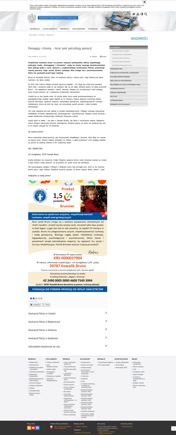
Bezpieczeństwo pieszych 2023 (87, 399)
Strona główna (33, 35)
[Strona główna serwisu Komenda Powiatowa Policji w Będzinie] (133, 14)
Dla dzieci (67, 391)
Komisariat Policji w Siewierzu (121, 58)
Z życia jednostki (51, 359)
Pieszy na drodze (87, 365)
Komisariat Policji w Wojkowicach (122, 54)
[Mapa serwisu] (137, 14)
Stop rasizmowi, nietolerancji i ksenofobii (69, 406)
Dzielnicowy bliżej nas (70, 370)
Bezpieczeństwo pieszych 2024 (87, 403)
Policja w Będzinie (53, 362)
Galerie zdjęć (51, 369)
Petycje (113, 96)
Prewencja (66, 359)
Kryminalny (101, 359)
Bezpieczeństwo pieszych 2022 (87, 395)
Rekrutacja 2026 (121, 367)
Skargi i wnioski (138, 383)
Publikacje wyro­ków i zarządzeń (124, 73)
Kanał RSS (29, 428)
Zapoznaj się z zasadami (107, 432)
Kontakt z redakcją (81, 426)
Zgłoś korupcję (138, 374)
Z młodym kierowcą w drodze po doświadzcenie (88, 385)
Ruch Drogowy (85, 359)
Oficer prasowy (138, 367)
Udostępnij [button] (35, 305)
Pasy (83, 381)
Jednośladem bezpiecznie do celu (122, 65)
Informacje (42, 35)
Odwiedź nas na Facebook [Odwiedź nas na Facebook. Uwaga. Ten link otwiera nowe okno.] (37, 428)
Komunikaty (120, 365)
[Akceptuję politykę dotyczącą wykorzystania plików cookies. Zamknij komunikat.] (144, 2)
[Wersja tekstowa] (142, 14)
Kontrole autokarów (88, 411)
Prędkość (84, 379)
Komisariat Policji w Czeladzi (120, 51)
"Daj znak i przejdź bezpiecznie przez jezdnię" (87, 415)
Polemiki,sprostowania (120, 77)
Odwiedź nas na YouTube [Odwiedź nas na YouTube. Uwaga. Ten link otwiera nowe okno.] (33, 428)
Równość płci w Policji (120, 104)
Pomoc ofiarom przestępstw (69, 388)
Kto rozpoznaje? (104, 365)
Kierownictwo (116, 69)
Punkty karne (85, 362)
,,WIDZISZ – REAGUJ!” (68, 374)
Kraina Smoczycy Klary (70, 379)
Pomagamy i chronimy (51, 372)
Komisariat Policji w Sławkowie (121, 61)
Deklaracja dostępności (121, 81)
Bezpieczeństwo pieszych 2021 (87, 390)
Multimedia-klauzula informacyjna (125, 85)
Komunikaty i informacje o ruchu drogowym (87, 371)
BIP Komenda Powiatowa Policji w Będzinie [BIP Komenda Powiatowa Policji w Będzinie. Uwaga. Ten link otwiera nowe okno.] (62, 427)
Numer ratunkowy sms (139, 386)
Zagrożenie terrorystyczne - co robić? (70, 400)
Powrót (93, 57)
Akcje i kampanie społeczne (70, 363)
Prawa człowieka (70, 415)
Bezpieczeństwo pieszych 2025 (87, 408)
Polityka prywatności (105, 433)
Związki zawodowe (118, 92)
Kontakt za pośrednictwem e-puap (139, 378)
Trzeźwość (85, 376)
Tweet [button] (46, 305)
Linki (134, 369)
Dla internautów (69, 382)
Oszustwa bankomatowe (69, 395)
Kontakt (134, 359)
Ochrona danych (117, 89)
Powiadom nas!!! (139, 372)
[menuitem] (35, 28)
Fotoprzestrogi (86, 367)
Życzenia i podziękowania (52, 379)
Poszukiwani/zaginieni (106, 362)
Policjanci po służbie (54, 376)
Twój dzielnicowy (70, 367)
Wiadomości (50, 35)
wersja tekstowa (127, 426)
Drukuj (103, 57)
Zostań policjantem (121, 359)
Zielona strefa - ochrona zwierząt (70, 411)
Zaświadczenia (116, 100)
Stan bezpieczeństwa (52, 366)
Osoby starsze (69, 385)
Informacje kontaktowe (137, 363)
